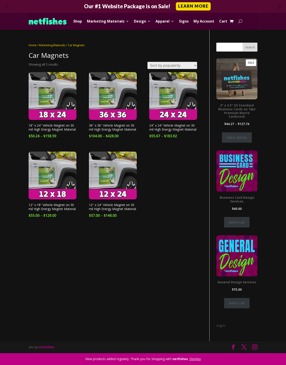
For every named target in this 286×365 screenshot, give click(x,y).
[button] (143, 6)
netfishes (46, 347)
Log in (220, 325)
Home (33, 45)
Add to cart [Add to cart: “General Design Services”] (237, 303)
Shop (77, 21)
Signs (184, 21)
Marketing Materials (105, 21)
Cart (223, 21)
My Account (203, 21)
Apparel (163, 21)
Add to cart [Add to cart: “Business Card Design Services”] (237, 222)
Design (140, 21)
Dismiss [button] (195, 359)
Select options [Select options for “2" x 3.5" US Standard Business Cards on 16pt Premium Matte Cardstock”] (237, 137)
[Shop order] (172, 65)
